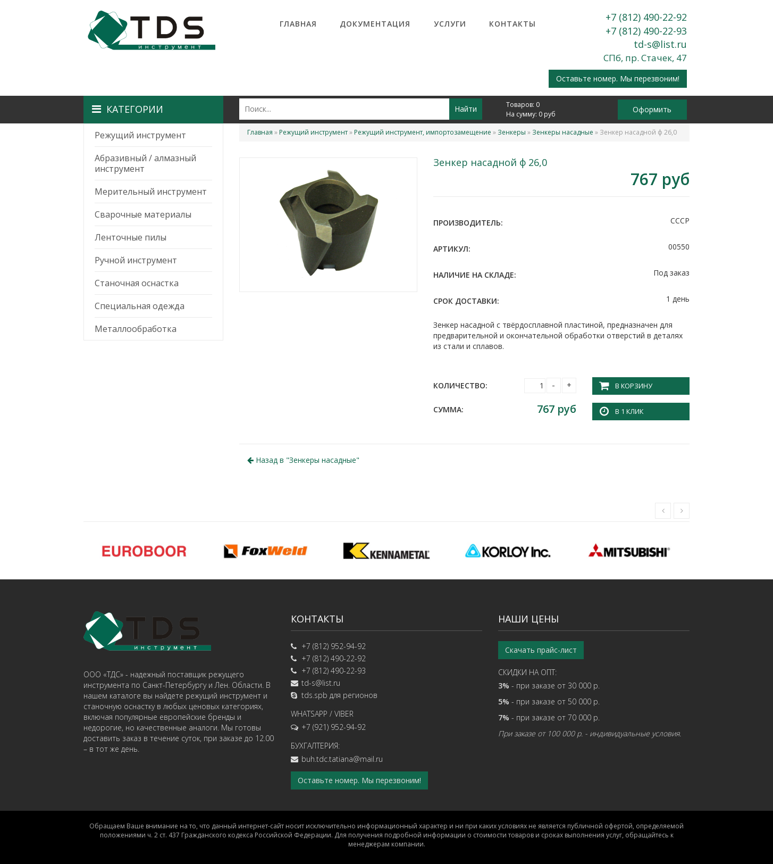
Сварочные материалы (143, 214)
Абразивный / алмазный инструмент (145, 163)
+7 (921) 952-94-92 (333, 726)
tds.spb (314, 694)
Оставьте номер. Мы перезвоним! (617, 78)
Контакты (512, 24)
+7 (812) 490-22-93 (646, 30)
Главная (298, 24)
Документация (375, 24)
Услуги (450, 24)
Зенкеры (512, 132)
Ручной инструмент (136, 260)
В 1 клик (629, 410)
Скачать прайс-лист (541, 649)
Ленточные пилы (130, 237)
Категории (127, 109)
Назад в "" (303, 459)
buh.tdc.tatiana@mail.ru (342, 758)
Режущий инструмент (140, 135)
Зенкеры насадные (562, 132)
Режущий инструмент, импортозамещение (422, 132)
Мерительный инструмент (151, 191)
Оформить (652, 109)
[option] (144, 550)
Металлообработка (136, 329)
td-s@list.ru (660, 44)
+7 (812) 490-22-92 (646, 17)
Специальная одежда (139, 306)
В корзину (633, 385)
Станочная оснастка (137, 283)
